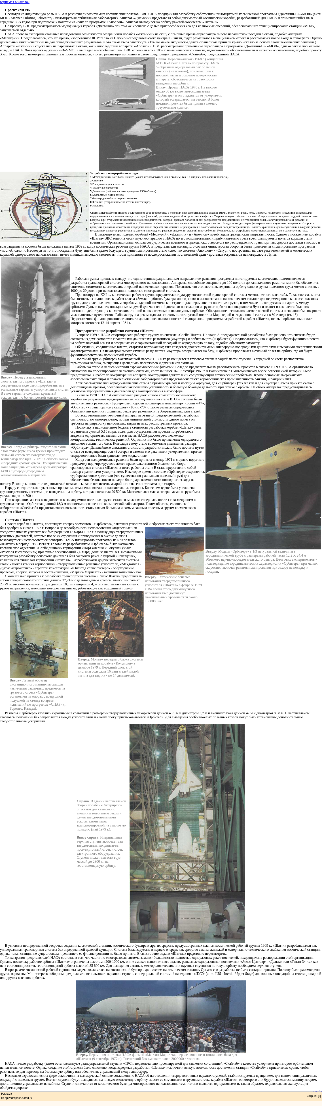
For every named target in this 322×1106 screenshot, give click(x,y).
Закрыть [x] (314, 1096)
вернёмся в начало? (15, 2)
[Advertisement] (196, 267)
